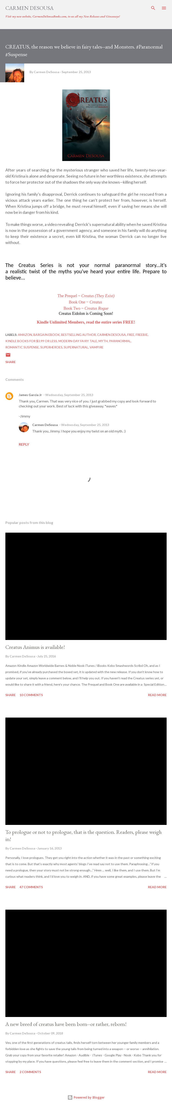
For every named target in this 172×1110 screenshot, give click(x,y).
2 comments (30, 1072)
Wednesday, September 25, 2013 (69, 395)
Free (130, 335)
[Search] (153, 8)
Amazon (25, 335)
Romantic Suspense (22, 347)
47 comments (31, 887)
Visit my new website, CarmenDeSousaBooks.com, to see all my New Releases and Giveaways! (62, 16)
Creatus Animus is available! (35, 647)
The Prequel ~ (86, 296)
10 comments (31, 695)
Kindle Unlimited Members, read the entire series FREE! (86, 322)
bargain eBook (46, 335)
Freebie (142, 335)
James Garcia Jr (30, 395)
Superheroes (51, 347)
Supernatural (76, 347)
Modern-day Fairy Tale (77, 341)
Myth (103, 341)
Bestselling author (78, 335)
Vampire (96, 347)
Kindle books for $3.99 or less (31, 341)
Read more (157, 695)
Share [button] (10, 362)
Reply (24, 444)
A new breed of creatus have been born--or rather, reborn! (66, 1024)
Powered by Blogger (86, 1097)
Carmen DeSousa (29, 7)
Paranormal (120, 341)
